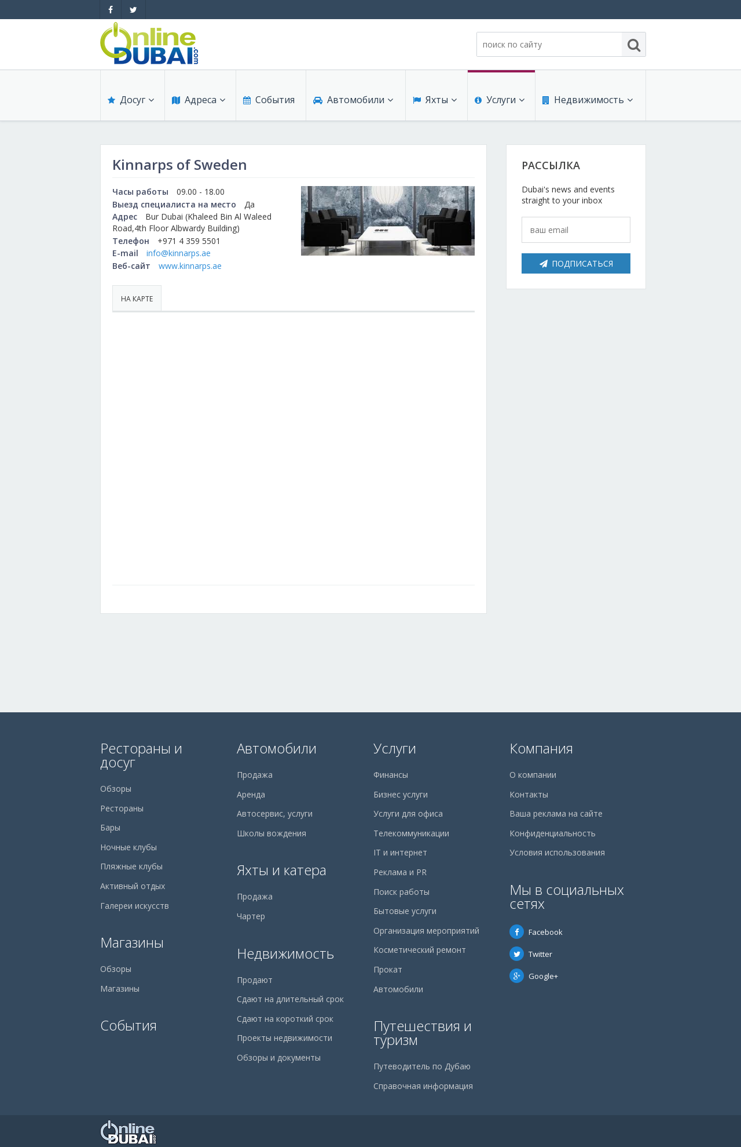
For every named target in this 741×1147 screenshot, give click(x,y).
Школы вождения (271, 833)
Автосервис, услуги (275, 813)
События (269, 99)
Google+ (533, 976)
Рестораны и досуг (141, 754)
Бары (110, 827)
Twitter (530, 954)
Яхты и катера (282, 869)
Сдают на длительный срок (290, 998)
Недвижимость (587, 99)
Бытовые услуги (404, 910)
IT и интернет (400, 852)
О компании (532, 774)
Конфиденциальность (552, 833)
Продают (255, 979)
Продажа (255, 774)
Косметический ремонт (419, 949)
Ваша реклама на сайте (556, 813)
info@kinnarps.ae (178, 252)
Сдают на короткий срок (285, 1018)
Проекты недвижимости (284, 1037)
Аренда (251, 794)
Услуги (499, 99)
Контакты (528, 794)
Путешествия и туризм (422, 1032)
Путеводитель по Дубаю (422, 1066)
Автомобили (353, 99)
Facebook (536, 932)
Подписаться (576, 263)
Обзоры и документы (279, 1057)
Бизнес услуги (400, 794)
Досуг (131, 99)
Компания (541, 748)
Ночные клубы (128, 847)
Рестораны (122, 808)
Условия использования (557, 852)
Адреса (198, 99)
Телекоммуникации (411, 833)
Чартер (251, 916)
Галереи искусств (134, 905)
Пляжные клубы (131, 866)
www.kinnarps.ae (190, 265)
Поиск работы (401, 891)
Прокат (387, 969)
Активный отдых (132, 885)
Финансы (390, 774)
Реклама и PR (400, 871)
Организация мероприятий (426, 930)
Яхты (435, 99)
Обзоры (115, 788)
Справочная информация (423, 1085)
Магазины (132, 942)
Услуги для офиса (408, 813)
